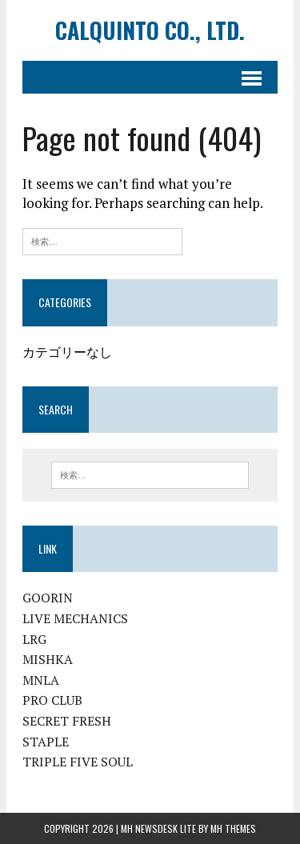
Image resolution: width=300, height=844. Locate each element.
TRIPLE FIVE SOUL (77, 761)
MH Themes (233, 828)
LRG (34, 639)
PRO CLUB (52, 700)
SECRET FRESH (66, 721)
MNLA (40, 680)
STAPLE (45, 741)
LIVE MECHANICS (75, 618)
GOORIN (47, 597)
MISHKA (47, 659)
